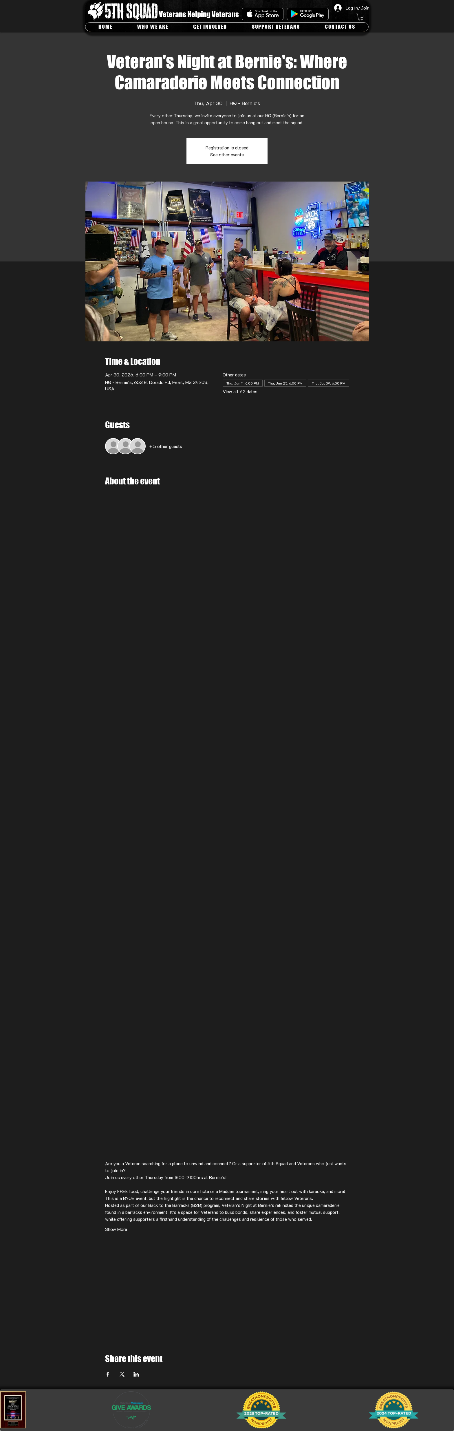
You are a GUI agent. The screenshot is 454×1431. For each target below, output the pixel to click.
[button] (360, 17)
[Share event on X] (122, 1374)
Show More (116, 1229)
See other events (227, 154)
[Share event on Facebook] (108, 1374)
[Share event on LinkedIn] (136, 1374)
